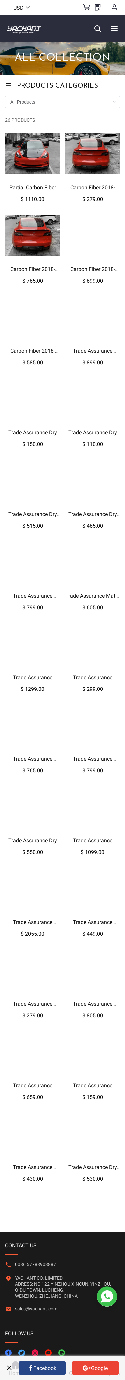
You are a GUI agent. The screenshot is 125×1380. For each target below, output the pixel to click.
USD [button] (22, 8)
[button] (36, 1315)
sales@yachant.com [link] (36, 1308)
